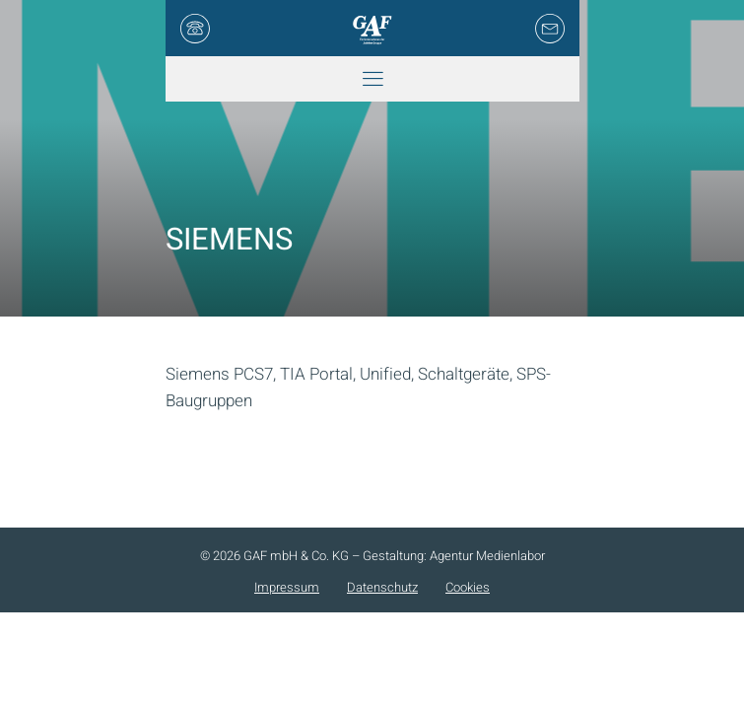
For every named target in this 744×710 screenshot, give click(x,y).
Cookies (467, 587)
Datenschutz (382, 587)
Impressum (286, 587)
